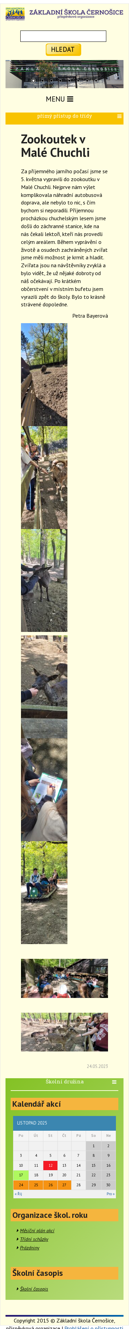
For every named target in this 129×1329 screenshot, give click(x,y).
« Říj (18, 1193)
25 (36, 1185)
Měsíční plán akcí (37, 1230)
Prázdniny (29, 1248)
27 (64, 1185)
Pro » (111, 1193)
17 (21, 1175)
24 (21, 1185)
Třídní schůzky (34, 1239)
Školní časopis (34, 1289)
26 (51, 1185)
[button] (120, 116)
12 (51, 1165)
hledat (63, 49)
